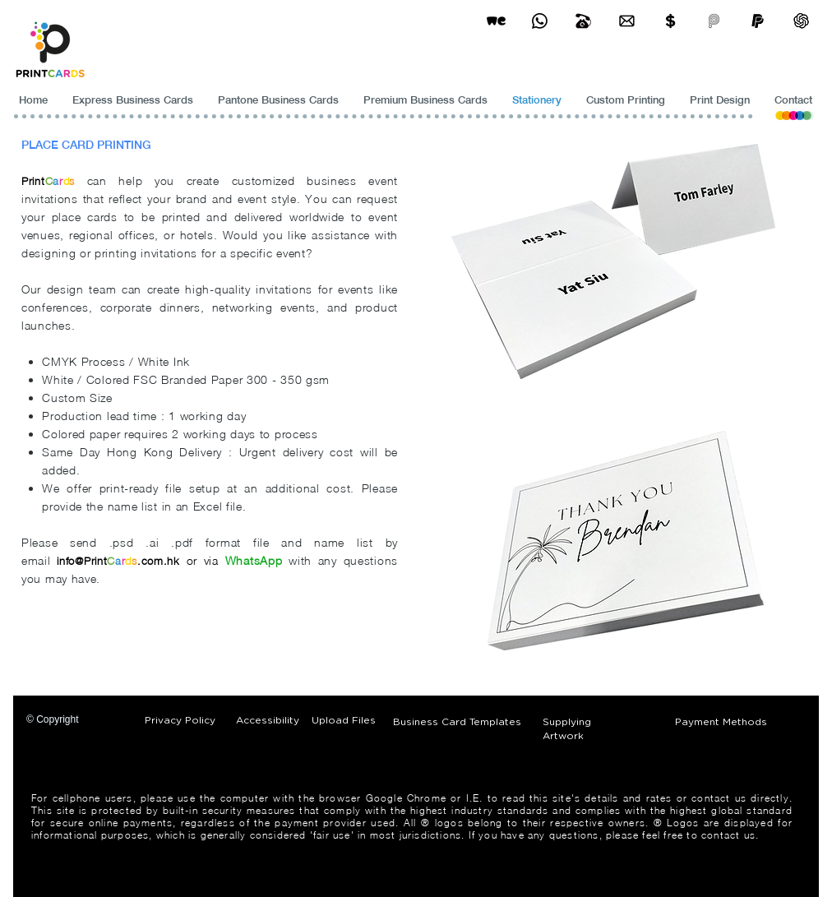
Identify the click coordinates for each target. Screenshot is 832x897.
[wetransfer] (496, 21)
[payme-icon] (714, 21)
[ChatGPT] (801, 21)
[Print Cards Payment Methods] (670, 21)
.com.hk (158, 560)
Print (33, 180)
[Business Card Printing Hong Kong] (539, 21)
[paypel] (757, 21)
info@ (70, 560)
